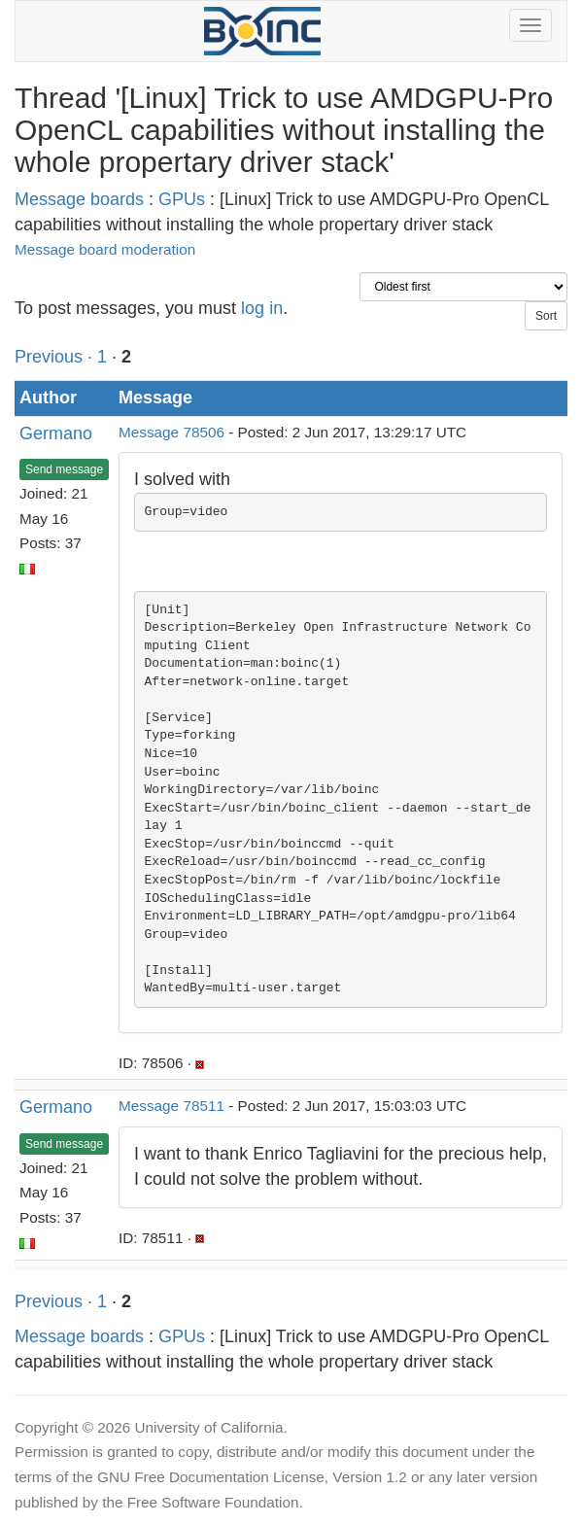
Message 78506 (171, 432)
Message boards (79, 199)
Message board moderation (105, 249)
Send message (64, 469)
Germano (55, 433)
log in (262, 308)
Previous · (56, 356)
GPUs (181, 199)
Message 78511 (171, 1105)
